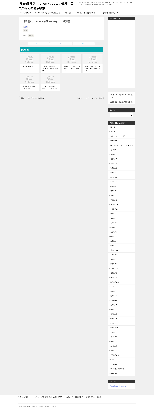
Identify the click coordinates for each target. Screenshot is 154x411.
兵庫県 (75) (113, 273)
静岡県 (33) (113, 245)
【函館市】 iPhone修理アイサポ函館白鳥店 (33, 98)
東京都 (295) (114, 204)
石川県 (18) (113, 223)
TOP (41, 397)
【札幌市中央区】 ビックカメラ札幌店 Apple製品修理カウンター (93, 68)
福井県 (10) (113, 227)
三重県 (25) (113, 255)
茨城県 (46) (113, 182)
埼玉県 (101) (114, 195)
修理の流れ (68, 13)
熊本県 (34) (113, 341)
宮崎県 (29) (113, 350)
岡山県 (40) (113, 296)
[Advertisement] (121, 54)
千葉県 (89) (113, 200)
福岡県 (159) (114, 328)
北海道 (25, 27)
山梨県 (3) (113, 232)
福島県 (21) (113, 177)
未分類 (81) (113, 364)
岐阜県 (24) (113, 241)
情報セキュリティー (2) (117, 136)
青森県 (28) (113, 154)
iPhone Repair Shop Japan (118, 386)
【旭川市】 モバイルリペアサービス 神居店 (29, 87)
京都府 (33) (113, 264)
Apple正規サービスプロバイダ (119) (121, 145)
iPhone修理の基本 (25, 13)
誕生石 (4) (113, 373)
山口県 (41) (113, 305)
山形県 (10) (113, 172)
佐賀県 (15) (113, 332)
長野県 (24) (113, 236)
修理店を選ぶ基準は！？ (110, 13)
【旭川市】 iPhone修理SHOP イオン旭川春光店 (49, 87)
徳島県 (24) (113, 309)
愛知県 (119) (114, 250)
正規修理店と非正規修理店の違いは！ (87, 13)
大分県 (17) (113, 346)
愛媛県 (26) (113, 318)
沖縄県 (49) (113, 359)
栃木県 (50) (113, 186)
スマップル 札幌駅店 (27, 66)
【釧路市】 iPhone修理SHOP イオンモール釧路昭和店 (50, 68)
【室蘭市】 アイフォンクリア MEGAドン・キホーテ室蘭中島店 (72, 68)
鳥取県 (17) (113, 286)
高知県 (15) (113, 323)
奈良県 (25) (113, 277)
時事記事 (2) (114, 140)
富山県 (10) (113, 218)
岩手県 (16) (113, 159)
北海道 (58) (113, 150)
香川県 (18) (113, 314)
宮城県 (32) (113, 163)
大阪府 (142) (114, 268)
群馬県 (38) (113, 191)
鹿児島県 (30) (114, 355)
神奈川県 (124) (115, 209)
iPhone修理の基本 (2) (117, 369)
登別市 (25, 30)
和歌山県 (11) (114, 282)
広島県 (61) (113, 300)
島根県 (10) (113, 291)
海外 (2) (112, 127)
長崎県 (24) (113, 337)
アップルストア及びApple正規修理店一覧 (48, 13)
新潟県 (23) (113, 213)
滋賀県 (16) (113, 259)
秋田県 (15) (113, 168)
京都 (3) (112, 131)
